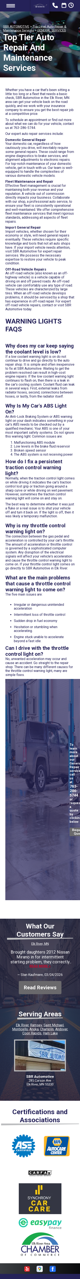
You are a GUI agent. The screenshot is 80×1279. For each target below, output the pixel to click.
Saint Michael (54, 1025)
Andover (61, 1029)
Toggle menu (10, 5)
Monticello (20, 1029)
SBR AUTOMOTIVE (16, 27)
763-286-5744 (24, 128)
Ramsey (36, 1025)
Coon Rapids (31, 1033)
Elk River (22, 1025)
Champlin (47, 1029)
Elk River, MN (40, 944)
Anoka (34, 1029)
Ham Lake (50, 1033)
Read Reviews (40, 988)
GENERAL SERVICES (51, 30)
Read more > (40, 966)
